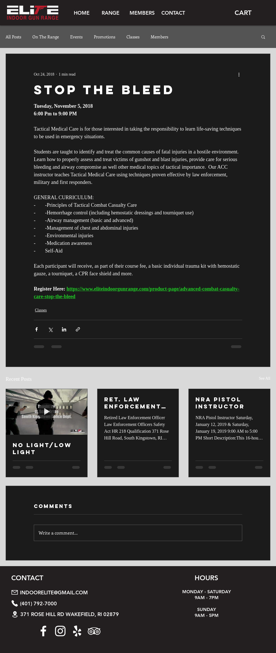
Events (76, 36)
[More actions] (238, 74)
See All (264, 378)
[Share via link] (78, 329)
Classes (132, 36)
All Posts (13, 36)
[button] (110, 12)
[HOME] (82, 12)
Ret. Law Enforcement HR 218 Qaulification (134, 403)
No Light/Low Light (42, 448)
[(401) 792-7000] (74, 603)
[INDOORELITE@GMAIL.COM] (74, 592)
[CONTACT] (173, 12)
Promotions (104, 36)
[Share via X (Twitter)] (50, 329)
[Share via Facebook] (36, 329)
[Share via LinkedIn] (64, 329)
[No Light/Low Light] (46, 412)
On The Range (45, 36)
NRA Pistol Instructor (220, 403)
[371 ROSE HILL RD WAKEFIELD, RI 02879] (74, 614)
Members (159, 36)
